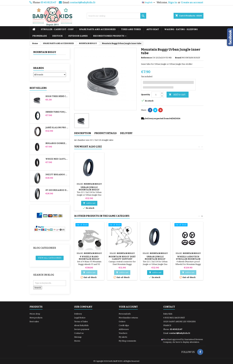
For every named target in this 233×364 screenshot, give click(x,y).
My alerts (123, 337)
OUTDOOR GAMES (78, 36)
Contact (169, 306)
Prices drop (35, 314)
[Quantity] (155, 95)
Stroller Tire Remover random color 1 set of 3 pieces (122, 186)
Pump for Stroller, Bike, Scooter (89, 185)
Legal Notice (79, 318)
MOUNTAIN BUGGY (44, 52)
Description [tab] (82, 133)
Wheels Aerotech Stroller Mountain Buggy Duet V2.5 (188, 259)
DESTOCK (57, 36)
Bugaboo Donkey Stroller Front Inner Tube (56, 143)
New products (36, 318)
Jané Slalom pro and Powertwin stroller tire (56, 127)
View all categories (49, 258)
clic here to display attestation (185, 342)
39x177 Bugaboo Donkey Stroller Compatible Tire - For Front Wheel (56, 174)
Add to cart (177, 94)
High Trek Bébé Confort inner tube (56, 96)
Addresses (124, 329)
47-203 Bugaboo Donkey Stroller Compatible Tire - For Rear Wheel (56, 190)
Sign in (172, 2)
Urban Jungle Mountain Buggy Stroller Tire (155, 189)
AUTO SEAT (152, 29)
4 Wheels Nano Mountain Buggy (89, 257)
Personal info (125, 314)
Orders (122, 321)
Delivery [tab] (126, 133)
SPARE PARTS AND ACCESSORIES (97, 29)
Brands (38, 68)
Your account (128, 306)
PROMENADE (39, 36)
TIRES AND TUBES (131, 29)
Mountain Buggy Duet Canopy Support (122, 257)
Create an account (192, 2)
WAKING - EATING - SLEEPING (181, 29)
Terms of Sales (81, 321)
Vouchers (123, 333)
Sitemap (78, 337)
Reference (146, 58)
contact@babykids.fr (83, 2)
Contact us (79, 333)
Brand (178, 58)
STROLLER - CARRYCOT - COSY (57, 29)
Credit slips (124, 325)
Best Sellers (38, 88)
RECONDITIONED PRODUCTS (108, 36)
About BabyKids (81, 325)
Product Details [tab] (105, 133)
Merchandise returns (128, 318)
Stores (77, 341)
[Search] (116, 16)
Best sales (34, 321)
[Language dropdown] (148, 2)
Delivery (78, 314)
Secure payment (81, 329)
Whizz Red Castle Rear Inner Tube (56, 159)
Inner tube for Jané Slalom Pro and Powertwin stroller (56, 112)
